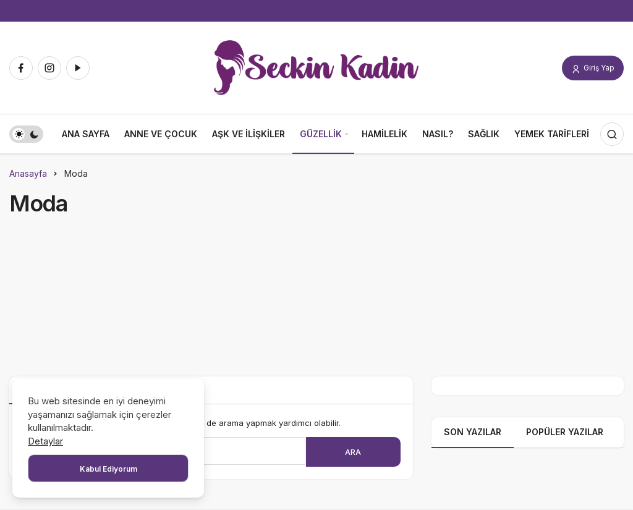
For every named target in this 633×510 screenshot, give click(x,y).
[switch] (26, 134)
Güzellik (321, 134)
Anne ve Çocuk (160, 134)
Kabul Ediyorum (108, 469)
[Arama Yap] (612, 134)
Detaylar (45, 441)
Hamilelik (384, 134)
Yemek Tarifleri (551, 134)
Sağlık (483, 134)
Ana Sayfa (85, 134)
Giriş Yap (592, 68)
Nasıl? (437, 134)
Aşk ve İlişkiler (248, 134)
